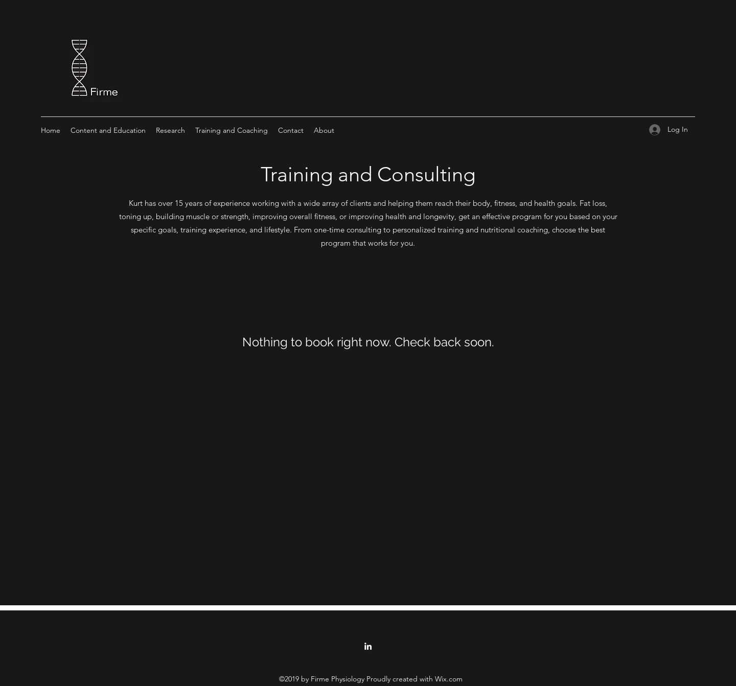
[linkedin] (368, 646)
